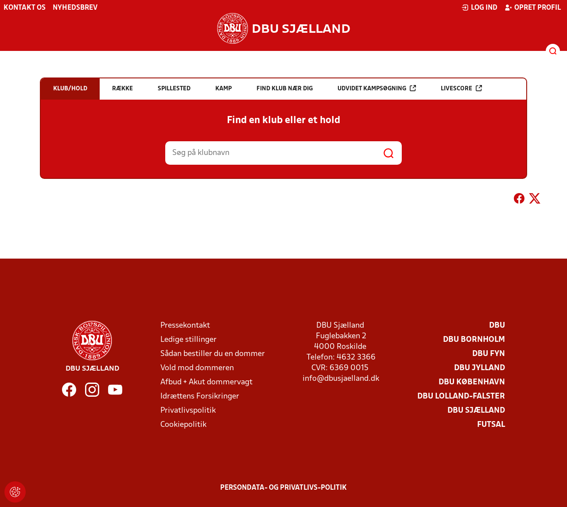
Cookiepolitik (183, 425)
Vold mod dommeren (197, 368)
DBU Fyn (488, 354)
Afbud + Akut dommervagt (206, 382)
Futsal (491, 425)
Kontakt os (25, 8)
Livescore (461, 88)
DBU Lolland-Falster (461, 396)
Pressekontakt (185, 325)
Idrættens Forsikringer (199, 396)
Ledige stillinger (188, 340)
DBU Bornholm (474, 340)
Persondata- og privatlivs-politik (283, 488)
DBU (497, 325)
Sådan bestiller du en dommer (212, 354)
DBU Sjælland (476, 410)
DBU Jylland (479, 368)
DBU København (472, 382)
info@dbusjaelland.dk (341, 379)
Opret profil (533, 8)
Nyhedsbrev (75, 8)
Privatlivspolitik (188, 410)
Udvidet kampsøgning (377, 88)
